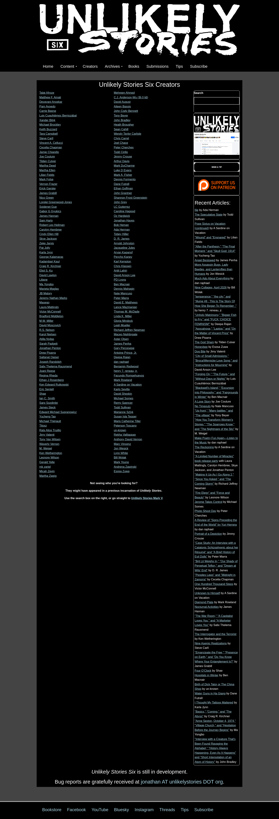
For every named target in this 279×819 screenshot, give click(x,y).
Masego (44, 302)
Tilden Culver (47, 161)
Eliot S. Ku (46, 270)
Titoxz (43, 425)
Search (198, 92)
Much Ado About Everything (212, 278)
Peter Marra (121, 298)
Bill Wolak (120, 457)
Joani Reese (47, 370)
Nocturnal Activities (207, 606)
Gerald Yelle (47, 462)
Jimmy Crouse (123, 156)
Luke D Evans (123, 170)
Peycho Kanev (123, 256)
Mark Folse (46, 179)
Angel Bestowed (205, 260)
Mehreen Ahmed (124, 92)
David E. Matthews (126, 302)
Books (133, 66)
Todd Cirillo (121, 152)
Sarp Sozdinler (48, 402)
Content (68, 66)
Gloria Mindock (123, 320)
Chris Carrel (121, 138)
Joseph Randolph (50, 361)
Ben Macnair (122, 284)
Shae (42, 393)
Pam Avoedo (47, 106)
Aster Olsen (121, 339)
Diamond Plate (204, 602)
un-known (120, 430)
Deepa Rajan (122, 357)
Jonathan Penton (50, 348)
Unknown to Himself (207, 593)
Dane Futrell (121, 184)
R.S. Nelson (46, 329)
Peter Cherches (124, 147)
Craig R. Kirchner (50, 266)
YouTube (99, 809)
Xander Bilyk (47, 120)
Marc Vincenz (122, 443)
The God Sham (204, 342)
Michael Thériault (50, 421)
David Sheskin (123, 393)
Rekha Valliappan (125, 434)
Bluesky (121, 809)
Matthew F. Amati (50, 97)
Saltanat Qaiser (49, 357)
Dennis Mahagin (124, 288)
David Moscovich (50, 325)
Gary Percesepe (124, 348)
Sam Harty (46, 220)
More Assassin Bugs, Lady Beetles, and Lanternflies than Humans (213, 269)
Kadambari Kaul (49, 261)
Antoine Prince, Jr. (125, 352)
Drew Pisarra (47, 352)
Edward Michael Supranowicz (58, 412)
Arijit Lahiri (120, 270)
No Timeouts (203, 406)
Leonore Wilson (49, 457)
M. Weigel (45, 448)
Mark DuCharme (124, 165)
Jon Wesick (121, 448)
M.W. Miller (46, 320)
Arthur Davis (122, 161)
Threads (167, 809)
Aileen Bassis (122, 106)
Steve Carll (46, 138)
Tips (179, 66)
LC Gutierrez (122, 206)
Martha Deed (47, 165)
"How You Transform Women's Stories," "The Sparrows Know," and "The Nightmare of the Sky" (215, 424)
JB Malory (45, 293)
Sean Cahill (121, 129)
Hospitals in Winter (206, 675)
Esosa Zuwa (122, 471)
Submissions (157, 66)
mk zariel (45, 466)
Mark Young (121, 462)
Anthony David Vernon (128, 439)
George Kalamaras (51, 256)
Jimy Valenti (46, 434)
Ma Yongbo (46, 284)
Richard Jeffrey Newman (129, 329)
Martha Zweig (48, 475)
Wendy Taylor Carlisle (127, 133)
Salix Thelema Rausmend (55, 366)
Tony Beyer (121, 115)
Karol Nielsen (47, 334)
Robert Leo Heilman (52, 224)
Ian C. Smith (47, 398)
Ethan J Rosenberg (51, 380)
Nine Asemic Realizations (211, 643)
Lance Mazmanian (125, 307)
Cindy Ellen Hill (49, 234)
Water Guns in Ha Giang (210, 693)
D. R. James (122, 238)
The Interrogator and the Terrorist (215, 634)
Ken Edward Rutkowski (54, 384)
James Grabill (48, 193)
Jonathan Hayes (124, 220)
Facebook (76, 809)
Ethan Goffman (123, 188)
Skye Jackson (48, 238)
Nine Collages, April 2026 (211, 287)
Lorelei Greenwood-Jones (55, 202)
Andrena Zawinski (125, 466)
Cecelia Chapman (50, 147)
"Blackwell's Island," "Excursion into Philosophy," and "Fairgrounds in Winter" (216, 392)
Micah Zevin (47, 471)
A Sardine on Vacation (128, 384)
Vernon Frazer (48, 184)
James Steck (47, 407)
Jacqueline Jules (124, 247)
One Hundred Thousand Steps (214, 584)
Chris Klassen (122, 266)
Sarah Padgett (48, 343)
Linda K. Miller (123, 316)
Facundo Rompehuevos (129, 375)
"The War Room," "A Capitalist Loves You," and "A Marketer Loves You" (214, 620)
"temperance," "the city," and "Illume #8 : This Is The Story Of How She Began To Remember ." (215, 301)
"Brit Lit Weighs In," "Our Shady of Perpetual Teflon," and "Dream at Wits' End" (216, 566)
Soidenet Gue (48, 206)
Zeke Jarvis (46, 243)
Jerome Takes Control (208, 501)
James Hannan (49, 215)
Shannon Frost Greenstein (130, 197)
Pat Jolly (44, 247)
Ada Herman (122, 229)
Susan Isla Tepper (125, 416)
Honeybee (201, 346)
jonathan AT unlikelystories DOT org (182, 782)
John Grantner (123, 193)
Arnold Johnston (124, 243)
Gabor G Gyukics (50, 211)
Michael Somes (123, 398)
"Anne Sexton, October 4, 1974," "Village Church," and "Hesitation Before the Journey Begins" (215, 725)
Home (48, 66)
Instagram (144, 809)
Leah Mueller (122, 325)
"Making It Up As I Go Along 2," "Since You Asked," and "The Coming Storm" (214, 479)
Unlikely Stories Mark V (146, 498)
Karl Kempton (122, 261)
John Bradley (122, 120)
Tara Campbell (48, 133)
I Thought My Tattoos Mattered (214, 702)
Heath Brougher (124, 124)
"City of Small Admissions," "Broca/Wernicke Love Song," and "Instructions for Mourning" (216, 360)
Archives (114, 66)
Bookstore (51, 809)
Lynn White (121, 453)
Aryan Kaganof (123, 252)
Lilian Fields (46, 174)
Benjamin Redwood (126, 366)
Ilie (196, 210)
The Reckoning (204, 447)
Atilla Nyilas (46, 339)
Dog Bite (200, 351)
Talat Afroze (46, 92)
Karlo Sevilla (122, 389)
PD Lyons (120, 279)
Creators (90, 66)
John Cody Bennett (126, 110)
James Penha (122, 343)
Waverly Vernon (49, 443)
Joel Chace (121, 142)
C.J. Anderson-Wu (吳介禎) (131, 97)
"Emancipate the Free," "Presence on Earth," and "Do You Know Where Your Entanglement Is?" (216, 657)
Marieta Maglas (49, 288)
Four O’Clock (203, 670)
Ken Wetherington (50, 453)
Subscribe (198, 66)
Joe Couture (47, 156)
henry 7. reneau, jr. (126, 370)
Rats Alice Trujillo (50, 430)
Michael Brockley (50, 124)
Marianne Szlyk (123, 412)
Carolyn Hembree (50, 229)
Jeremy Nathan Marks (53, 298)
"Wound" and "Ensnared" (210, 237)
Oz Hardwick (122, 215)
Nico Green (46, 197)
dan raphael (121, 361)
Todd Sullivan (122, 407)
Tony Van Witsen (49, 439)
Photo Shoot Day (205, 510)
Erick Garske (47, 188)
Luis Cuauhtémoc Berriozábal (58, 115)
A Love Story (203, 401)
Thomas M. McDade (127, 311)
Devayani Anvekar (50, 101)
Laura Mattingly (49, 307)
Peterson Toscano (125, 425)
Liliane (43, 279)
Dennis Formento (125, 179)
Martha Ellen (47, 170)
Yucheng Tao (47, 416)
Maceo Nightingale (126, 334)
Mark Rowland (123, 380)
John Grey (120, 202)
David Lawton (48, 275)
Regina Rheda (48, 375)
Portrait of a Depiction (208, 533)
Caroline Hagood (124, 211)
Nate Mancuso (123, 293)
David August (122, 101)
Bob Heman (121, 224)
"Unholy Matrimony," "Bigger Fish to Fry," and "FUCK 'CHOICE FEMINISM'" (215, 319)
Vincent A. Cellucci (51, 142)
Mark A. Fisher (123, 174)
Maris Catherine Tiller (127, 421)
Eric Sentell (46, 389)
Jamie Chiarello (49, 152)
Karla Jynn (46, 252)
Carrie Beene (47, 110)
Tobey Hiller (121, 234)
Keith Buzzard (48, 129)
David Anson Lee (124, 275)
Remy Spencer (123, 402)
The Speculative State (209, 214)
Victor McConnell (50, 311)
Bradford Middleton (51, 316)
